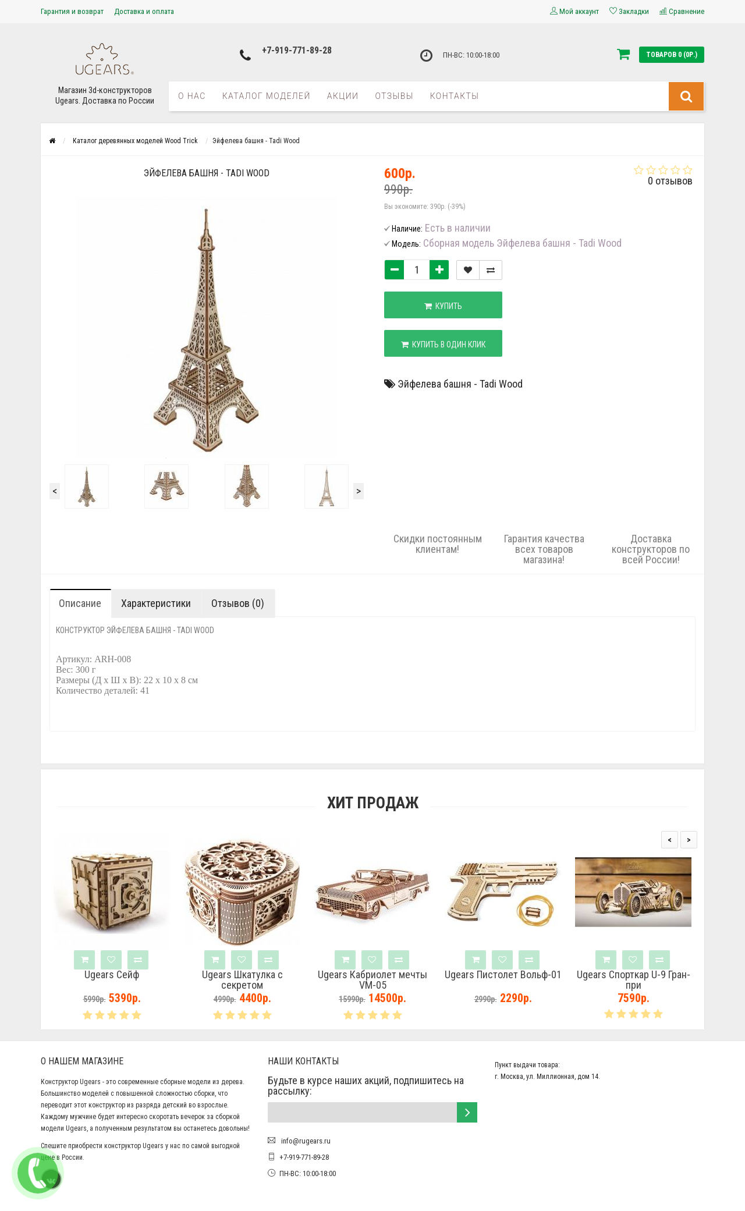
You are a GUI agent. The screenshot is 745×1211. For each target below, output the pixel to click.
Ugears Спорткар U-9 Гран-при (633, 979)
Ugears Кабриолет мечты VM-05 (372, 979)
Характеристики (156, 603)
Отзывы (394, 96)
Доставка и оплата (144, 11)
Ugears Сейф (111, 974)
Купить (443, 306)
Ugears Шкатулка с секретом (242, 979)
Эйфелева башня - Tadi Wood (460, 384)
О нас (192, 96)
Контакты (455, 96)
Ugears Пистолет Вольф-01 (503, 974)
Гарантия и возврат (72, 11)
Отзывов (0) (237, 603)
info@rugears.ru (305, 1141)
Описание (80, 603)
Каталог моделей (266, 96)
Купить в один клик (443, 344)
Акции (343, 96)
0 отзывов (670, 181)
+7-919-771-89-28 (297, 50)
